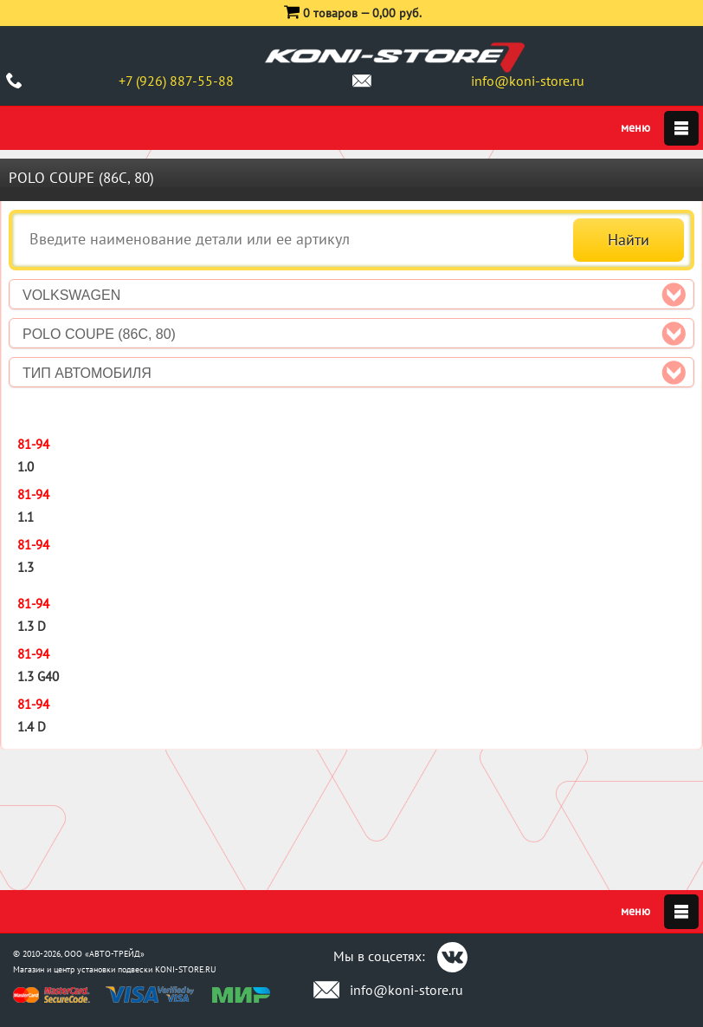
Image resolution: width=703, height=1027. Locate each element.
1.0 (25, 466)
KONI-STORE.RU (185, 969)
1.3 (25, 567)
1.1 (25, 517)
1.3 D (31, 626)
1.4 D (31, 726)
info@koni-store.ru (527, 80)
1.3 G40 (38, 676)
